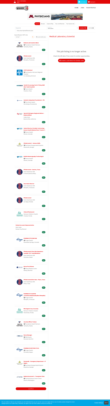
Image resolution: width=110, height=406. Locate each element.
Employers (91, 2)
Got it (106, 402)
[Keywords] (31, 28)
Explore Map (50, 23)
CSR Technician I (28, 70)
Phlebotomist (27, 56)
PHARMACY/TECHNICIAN (30, 238)
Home (76, 8)
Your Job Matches (59, 23)
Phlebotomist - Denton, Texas (32, 169)
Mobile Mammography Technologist (34, 156)
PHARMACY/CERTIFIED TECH (31, 348)
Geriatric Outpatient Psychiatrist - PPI (34, 100)
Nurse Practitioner (29, 266)
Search (37, 23)
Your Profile (91, 8)
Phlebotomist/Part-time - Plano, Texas (34, 279)
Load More (31, 388)
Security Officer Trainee (30, 322)
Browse (43, 23)
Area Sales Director (29, 183)
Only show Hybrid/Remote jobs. (25, 30)
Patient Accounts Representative (25, 225)
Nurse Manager (28, 335)
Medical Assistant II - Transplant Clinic (34, 376)
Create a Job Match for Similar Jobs (71, 60)
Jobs (82, 8)
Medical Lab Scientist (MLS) (31, 43)
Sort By (17, 37)
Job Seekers (82, 2)
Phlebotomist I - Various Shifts (32, 143)
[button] (91, 28)
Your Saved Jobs (70, 23)
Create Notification (41, 37)
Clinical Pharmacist (29, 212)
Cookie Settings (98, 402)
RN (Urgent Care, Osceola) (31, 308)
